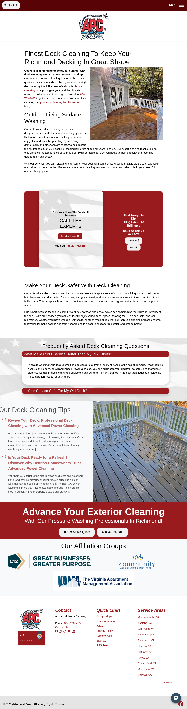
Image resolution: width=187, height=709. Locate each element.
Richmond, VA (146, 640)
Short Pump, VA (147, 634)
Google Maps (104, 616)
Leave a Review (105, 621)
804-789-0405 (73, 236)
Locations (133, 233)
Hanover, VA (145, 651)
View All (168, 682)
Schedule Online (70, 231)
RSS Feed (102, 645)
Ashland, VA (145, 623)
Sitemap (101, 640)
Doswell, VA (145, 674)
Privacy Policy (104, 630)
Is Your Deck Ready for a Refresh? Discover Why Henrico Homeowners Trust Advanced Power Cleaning (37, 462)
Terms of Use (104, 635)
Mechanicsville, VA (149, 617)
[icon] (181, 704)
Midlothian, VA (146, 669)
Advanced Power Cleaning (28, 704)
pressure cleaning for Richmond (60, 102)
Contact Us (11, 5)
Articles (100, 626)
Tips (133, 236)
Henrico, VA (145, 646)
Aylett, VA (143, 657)
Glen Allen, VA (146, 628)
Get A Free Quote (77, 532)
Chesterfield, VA (147, 663)
